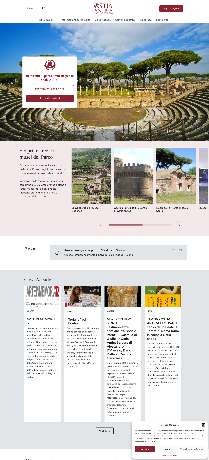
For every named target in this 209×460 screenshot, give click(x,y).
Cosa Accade (103, 19)
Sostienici (162, 19)
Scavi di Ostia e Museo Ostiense (85, 209)
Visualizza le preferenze (191, 449)
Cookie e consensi (169, 455)
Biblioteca (146, 19)
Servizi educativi (125, 19)
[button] (203, 424)
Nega (167, 449)
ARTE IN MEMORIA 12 (41, 321)
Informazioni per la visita (75, 19)
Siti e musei (46, 19)
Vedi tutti (104, 431)
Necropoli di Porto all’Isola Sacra (172, 209)
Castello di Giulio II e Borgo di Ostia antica (130, 209)
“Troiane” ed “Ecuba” (76, 321)
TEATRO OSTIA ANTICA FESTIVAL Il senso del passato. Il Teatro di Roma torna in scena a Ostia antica (163, 329)
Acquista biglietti (171, 8)
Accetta (145, 449)
